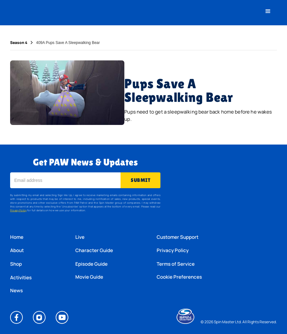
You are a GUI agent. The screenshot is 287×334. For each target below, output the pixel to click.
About (17, 250)
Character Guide (94, 250)
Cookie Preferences (179, 277)
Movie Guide (89, 277)
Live (79, 237)
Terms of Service (176, 264)
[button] (268, 11)
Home (16, 237)
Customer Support (177, 237)
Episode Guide (91, 264)
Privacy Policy (18, 210)
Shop (16, 264)
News (16, 291)
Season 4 (18, 42)
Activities (21, 277)
